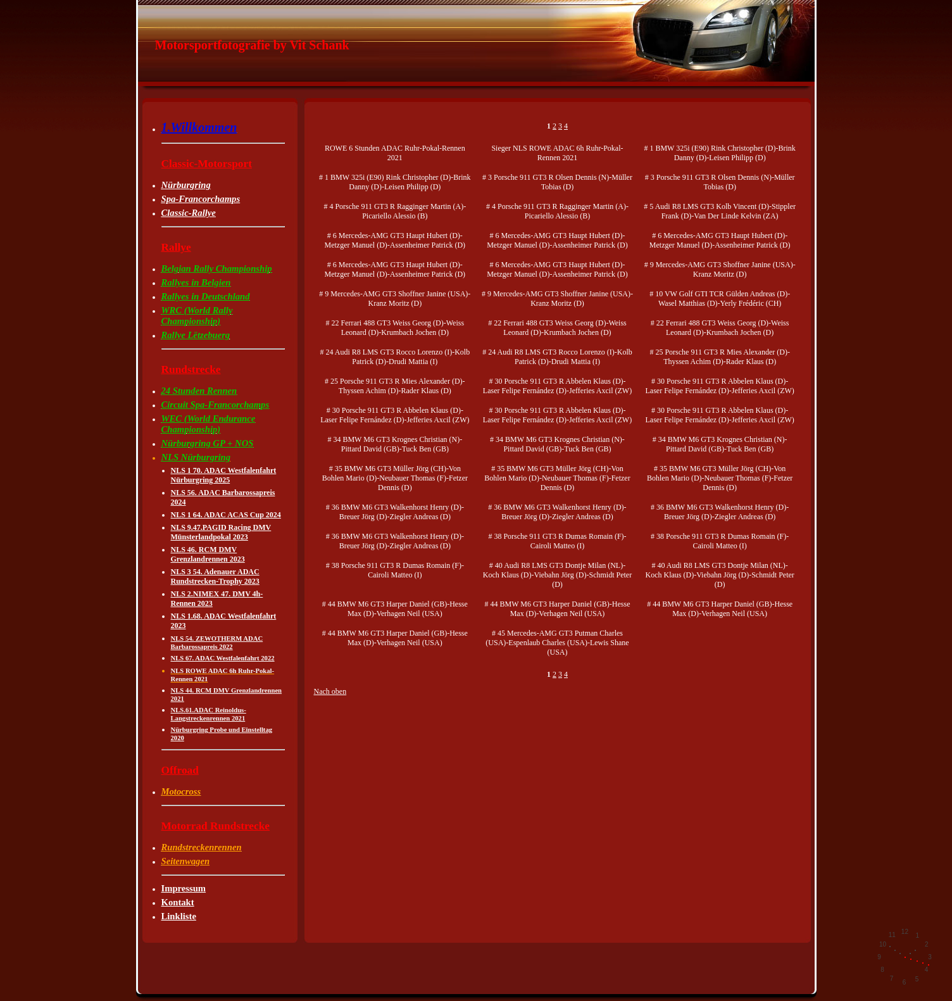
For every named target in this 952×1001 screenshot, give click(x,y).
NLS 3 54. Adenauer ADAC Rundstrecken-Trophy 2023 (215, 576)
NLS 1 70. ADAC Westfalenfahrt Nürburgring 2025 (224, 475)
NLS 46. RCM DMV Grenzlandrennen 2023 (208, 554)
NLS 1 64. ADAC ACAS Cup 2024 (226, 514)
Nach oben (330, 691)
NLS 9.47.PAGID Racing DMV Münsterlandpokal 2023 (221, 532)
